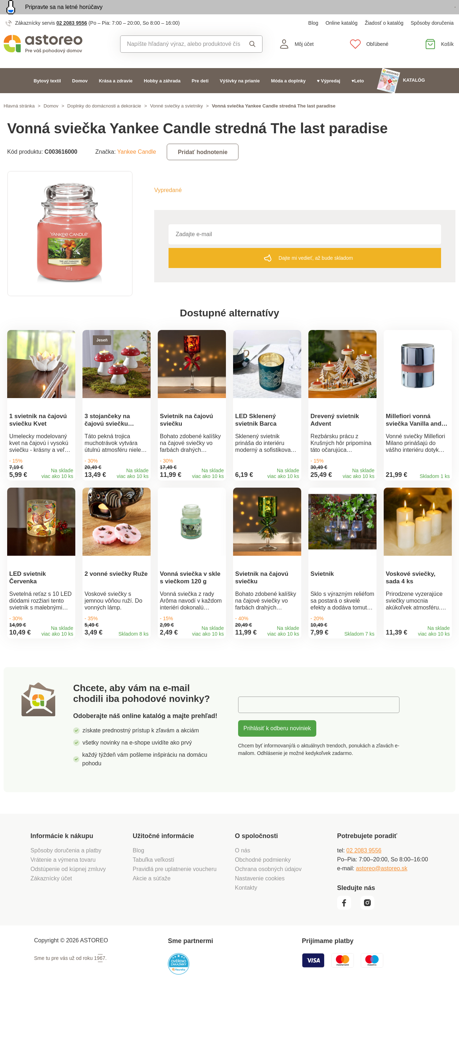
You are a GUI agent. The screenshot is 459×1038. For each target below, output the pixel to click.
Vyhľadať (252, 60)
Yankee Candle (136, 168)
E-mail (251, 745)
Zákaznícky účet (51, 919)
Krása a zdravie (116, 97)
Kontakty (246, 928)
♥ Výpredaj (328, 97)
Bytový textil (47, 97)
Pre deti (200, 97)
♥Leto (357, 97)
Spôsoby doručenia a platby (65, 891)
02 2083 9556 (71, 39)
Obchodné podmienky (263, 900)
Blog (313, 39)
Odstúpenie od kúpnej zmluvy (68, 910)
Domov (79, 97)
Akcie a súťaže (152, 919)
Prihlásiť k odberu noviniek (277, 769)
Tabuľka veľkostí (153, 900)
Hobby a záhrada (162, 97)
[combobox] (180, 60)
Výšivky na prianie (240, 97)
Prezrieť (414, 16)
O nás (242, 891)
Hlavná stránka (19, 122)
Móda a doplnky (288, 97)
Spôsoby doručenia (432, 39)
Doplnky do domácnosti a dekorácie (104, 122)
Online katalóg (342, 39)
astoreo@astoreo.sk (381, 909)
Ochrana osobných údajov (268, 910)
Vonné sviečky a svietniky (176, 122)
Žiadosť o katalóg (384, 39)
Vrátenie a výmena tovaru (63, 900)
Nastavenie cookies (260, 919)
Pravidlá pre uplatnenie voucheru (175, 910)
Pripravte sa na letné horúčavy (64, 15)
